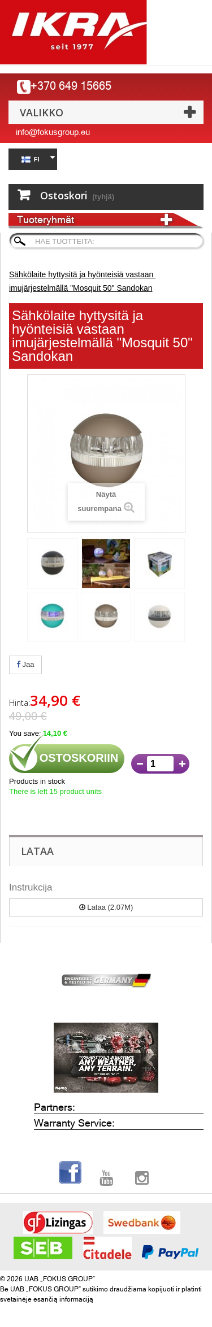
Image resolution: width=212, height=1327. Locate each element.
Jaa (25, 664)
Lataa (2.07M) (106, 907)
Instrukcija (31, 887)
